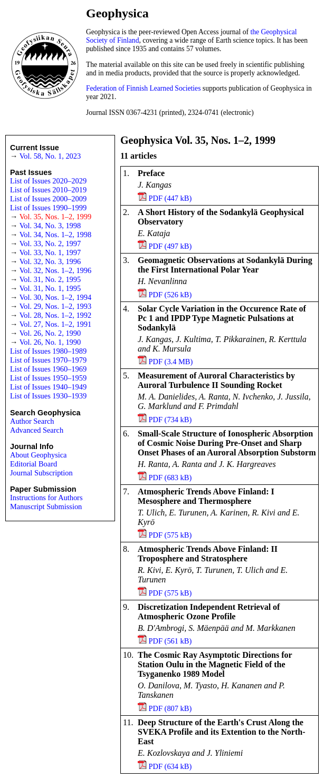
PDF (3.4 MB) (171, 361)
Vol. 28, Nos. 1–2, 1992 (55, 315)
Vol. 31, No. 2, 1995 (50, 279)
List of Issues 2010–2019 (48, 190)
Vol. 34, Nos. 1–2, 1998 (55, 234)
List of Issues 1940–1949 (48, 387)
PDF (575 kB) (170, 535)
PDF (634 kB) (170, 766)
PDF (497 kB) (170, 246)
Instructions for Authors (46, 497)
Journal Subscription (41, 473)
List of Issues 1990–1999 (48, 207)
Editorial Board (33, 464)
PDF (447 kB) (170, 198)
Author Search (32, 421)
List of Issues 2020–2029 (48, 181)
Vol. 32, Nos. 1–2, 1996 (55, 270)
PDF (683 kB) (170, 477)
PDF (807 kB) (170, 708)
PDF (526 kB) (170, 294)
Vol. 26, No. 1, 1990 (50, 342)
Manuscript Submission (46, 506)
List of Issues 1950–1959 (48, 378)
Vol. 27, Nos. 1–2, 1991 (55, 324)
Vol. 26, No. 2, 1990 (50, 333)
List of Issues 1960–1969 (48, 369)
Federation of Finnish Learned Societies (143, 88)
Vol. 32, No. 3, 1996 (50, 261)
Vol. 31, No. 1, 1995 (50, 288)
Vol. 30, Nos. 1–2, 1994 (55, 297)
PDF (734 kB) (170, 419)
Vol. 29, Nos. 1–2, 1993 (55, 306)
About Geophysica (38, 455)
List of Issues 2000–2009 (48, 198)
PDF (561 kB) (170, 641)
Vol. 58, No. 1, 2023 (50, 156)
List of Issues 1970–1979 (48, 360)
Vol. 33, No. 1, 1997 (50, 252)
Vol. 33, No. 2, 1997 (50, 243)
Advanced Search (36, 430)
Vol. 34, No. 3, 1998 (50, 225)
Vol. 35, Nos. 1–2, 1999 (55, 216)
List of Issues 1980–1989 (48, 351)
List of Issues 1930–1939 (48, 396)
